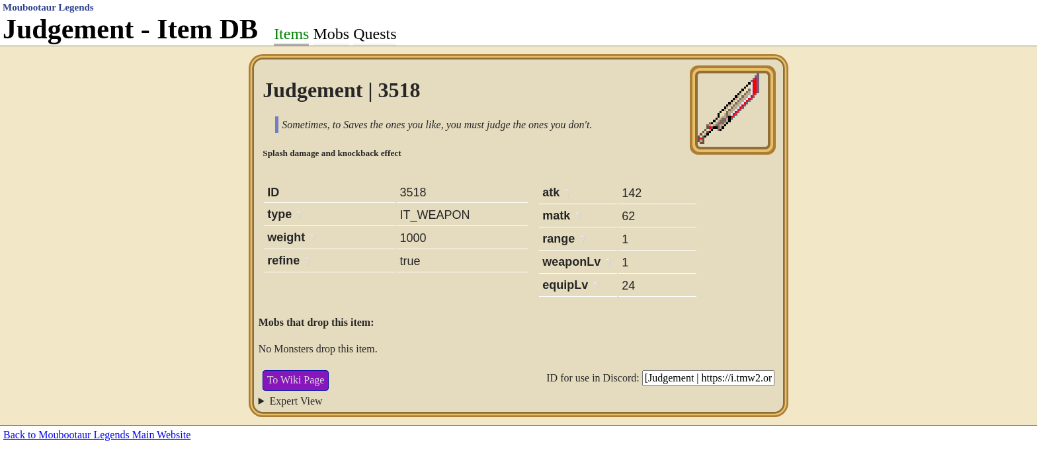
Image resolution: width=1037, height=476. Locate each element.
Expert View (296, 401)
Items (291, 33)
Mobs (331, 33)
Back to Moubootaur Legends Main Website (96, 434)
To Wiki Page (296, 379)
